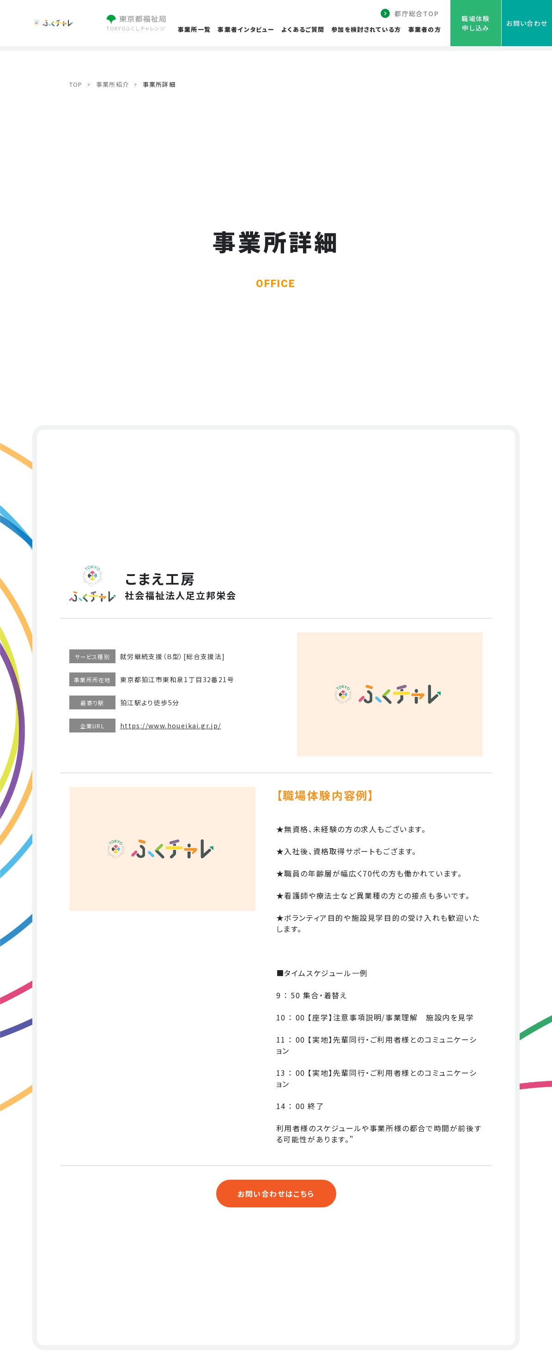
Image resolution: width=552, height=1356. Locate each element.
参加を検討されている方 (366, 29)
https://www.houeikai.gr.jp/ (170, 725)
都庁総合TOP (416, 13)
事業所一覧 (194, 29)
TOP (76, 84)
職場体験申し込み (475, 23)
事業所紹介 (112, 84)
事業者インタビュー (246, 29)
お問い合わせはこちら (276, 1193)
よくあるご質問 (302, 29)
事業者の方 (425, 29)
